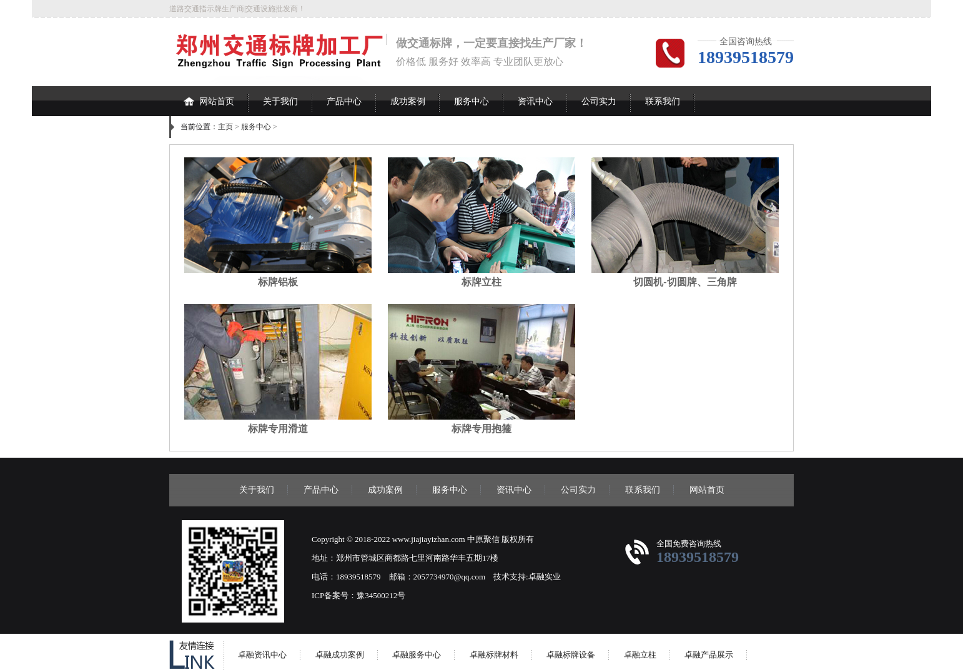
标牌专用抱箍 (481, 428)
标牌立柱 (481, 282)
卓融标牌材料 (494, 654)
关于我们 (280, 101)
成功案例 (407, 101)
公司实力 (598, 101)
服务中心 (471, 101)
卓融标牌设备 (570, 654)
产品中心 (344, 101)
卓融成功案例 (339, 654)
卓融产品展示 (708, 654)
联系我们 (662, 101)
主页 (225, 126)
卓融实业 (544, 576)
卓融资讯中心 (262, 654)
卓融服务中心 (416, 654)
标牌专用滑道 (278, 428)
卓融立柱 (640, 654)
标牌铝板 (278, 282)
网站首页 (209, 96)
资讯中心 (535, 101)
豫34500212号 (381, 595)
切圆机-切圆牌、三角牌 (684, 282)
